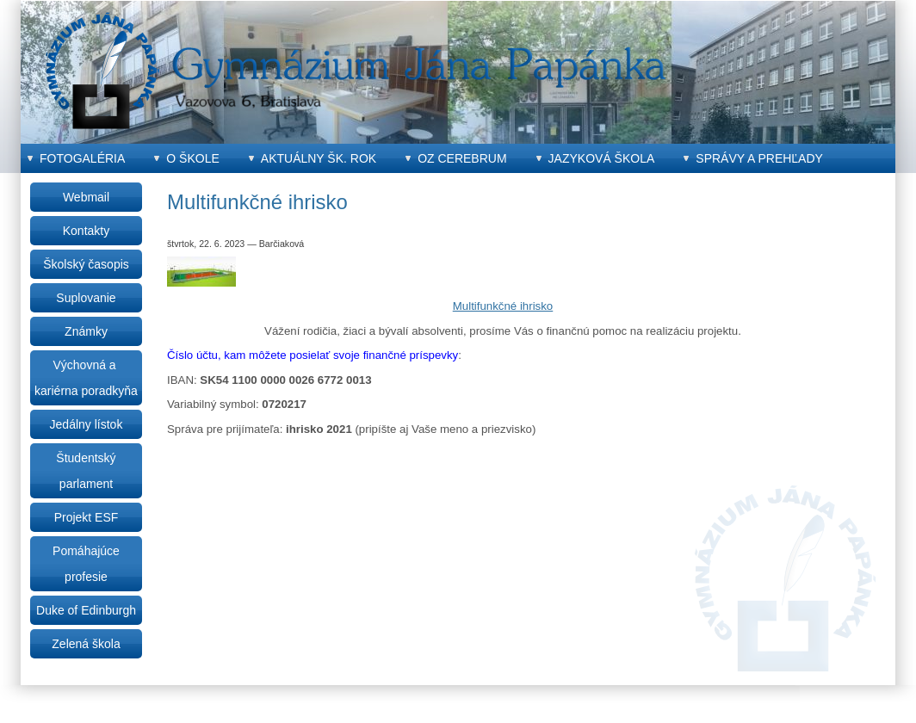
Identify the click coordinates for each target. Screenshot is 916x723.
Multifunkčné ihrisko (503, 306)
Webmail (86, 197)
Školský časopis (86, 264)
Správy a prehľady (759, 158)
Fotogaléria (82, 158)
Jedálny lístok (86, 424)
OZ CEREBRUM (462, 158)
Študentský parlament (85, 471)
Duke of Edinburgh (86, 610)
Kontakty (86, 231)
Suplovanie (85, 298)
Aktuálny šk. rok (318, 158)
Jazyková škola (601, 158)
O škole (192, 158)
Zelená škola (86, 644)
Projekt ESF (86, 517)
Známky (86, 331)
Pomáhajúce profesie (86, 564)
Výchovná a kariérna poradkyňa (86, 378)
